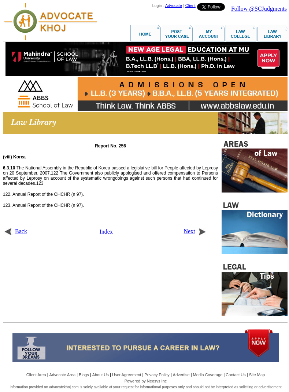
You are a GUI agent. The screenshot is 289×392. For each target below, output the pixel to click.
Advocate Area (62, 375)
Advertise (181, 375)
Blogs (84, 375)
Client (190, 5)
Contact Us (235, 375)
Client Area (36, 375)
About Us (100, 375)
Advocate (173, 5)
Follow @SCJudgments (259, 9)
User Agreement (126, 375)
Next (195, 231)
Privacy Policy (156, 375)
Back (15, 231)
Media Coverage (208, 375)
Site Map (257, 375)
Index (106, 231)
